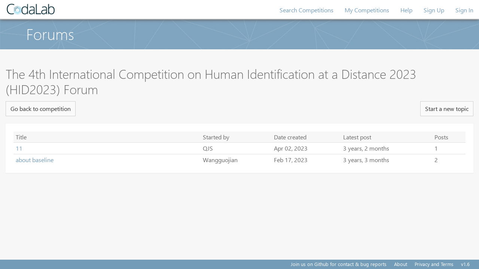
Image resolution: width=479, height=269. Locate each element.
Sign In (464, 10)
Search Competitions (306, 10)
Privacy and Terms (434, 264)
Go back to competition (40, 108)
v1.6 (465, 264)
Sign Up (434, 10)
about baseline (35, 160)
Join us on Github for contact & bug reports (339, 264)
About (400, 264)
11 (19, 148)
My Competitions (367, 10)
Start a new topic (447, 108)
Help (406, 10)
